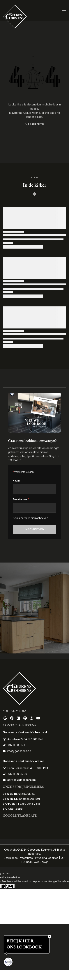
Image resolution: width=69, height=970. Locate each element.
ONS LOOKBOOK (24, 947)
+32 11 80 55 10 (16, 745)
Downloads (10, 858)
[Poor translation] (10, 886)
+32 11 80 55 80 (17, 774)
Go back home (34, 123)
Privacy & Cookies (46, 858)
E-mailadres (21, 499)
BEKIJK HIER (20, 941)
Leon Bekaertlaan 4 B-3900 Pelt (27, 768)
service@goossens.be (21, 780)
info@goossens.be (19, 751)
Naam (16, 480)
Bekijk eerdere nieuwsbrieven (30, 518)
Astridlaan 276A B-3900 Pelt (25, 739)
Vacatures (26, 858)
